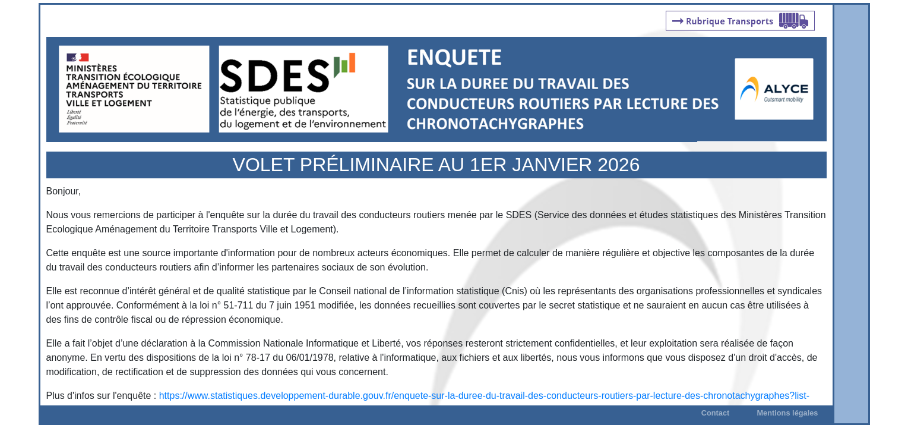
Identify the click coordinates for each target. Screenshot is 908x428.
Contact (715, 412)
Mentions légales (787, 412)
